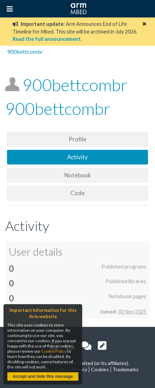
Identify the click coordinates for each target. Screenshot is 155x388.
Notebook (77, 175)
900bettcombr (25, 51)
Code (77, 193)
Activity (77, 157)
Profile (77, 139)
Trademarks (126, 369)
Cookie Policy (53, 351)
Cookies (100, 369)
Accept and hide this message (43, 376)
